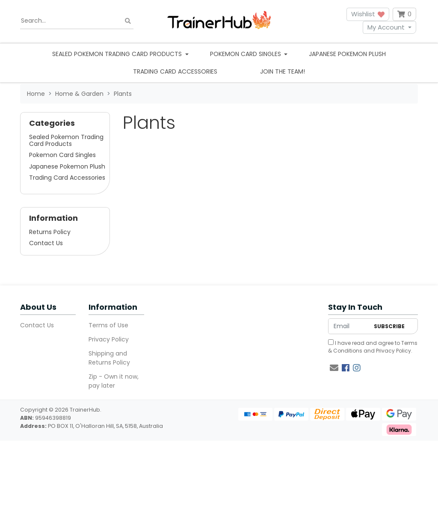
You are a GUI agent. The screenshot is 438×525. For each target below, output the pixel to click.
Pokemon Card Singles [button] (246, 54)
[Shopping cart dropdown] (404, 14)
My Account (386, 27)
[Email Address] (348, 326)
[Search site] (127, 21)
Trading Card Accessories (175, 71)
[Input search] (76, 21)
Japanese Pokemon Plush (347, 54)
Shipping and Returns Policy (109, 358)
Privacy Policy (109, 339)
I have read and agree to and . (372, 346)
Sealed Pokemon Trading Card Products (66, 140)
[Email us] (334, 368)
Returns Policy (50, 232)
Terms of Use (108, 325)
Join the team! (282, 71)
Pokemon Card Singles (62, 155)
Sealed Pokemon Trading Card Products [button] (117, 54)
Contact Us (46, 243)
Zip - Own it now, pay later (114, 381)
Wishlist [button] (368, 13)
